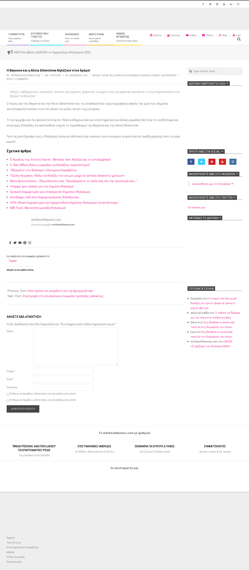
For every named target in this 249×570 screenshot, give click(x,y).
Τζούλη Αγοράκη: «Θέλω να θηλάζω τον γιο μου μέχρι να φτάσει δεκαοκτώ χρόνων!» (67, 175)
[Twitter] (15, 243)
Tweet (12, 261)
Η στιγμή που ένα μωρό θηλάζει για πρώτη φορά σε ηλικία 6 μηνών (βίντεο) (213, 303)
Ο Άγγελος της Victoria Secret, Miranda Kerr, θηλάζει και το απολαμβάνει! (60, 159)
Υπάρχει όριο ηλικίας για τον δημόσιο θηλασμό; (42, 186)
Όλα (85, 75)
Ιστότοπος (12, 387)
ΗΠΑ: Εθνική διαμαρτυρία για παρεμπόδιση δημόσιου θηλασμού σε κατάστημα (64, 202)
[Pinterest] (24, 243)
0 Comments (21, 79)
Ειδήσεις (145, 75)
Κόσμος (155, 75)
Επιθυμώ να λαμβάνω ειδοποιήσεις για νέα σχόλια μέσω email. (43, 393)
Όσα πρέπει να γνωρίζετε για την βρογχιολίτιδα (60, 291)
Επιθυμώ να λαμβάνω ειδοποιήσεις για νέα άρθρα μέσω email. (43, 399)
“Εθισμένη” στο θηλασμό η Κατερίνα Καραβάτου (43, 170)
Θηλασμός (76, 75)
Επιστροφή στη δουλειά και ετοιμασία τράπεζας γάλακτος (63, 296)
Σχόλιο (10, 331)
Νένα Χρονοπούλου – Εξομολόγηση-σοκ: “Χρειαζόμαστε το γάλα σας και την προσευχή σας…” (74, 181)
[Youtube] (19, 243)
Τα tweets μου (196, 207)
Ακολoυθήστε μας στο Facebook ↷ (213, 174)
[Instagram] (29, 243)
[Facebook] (10, 243)
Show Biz (107, 75)
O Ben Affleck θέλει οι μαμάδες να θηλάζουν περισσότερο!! (50, 165)
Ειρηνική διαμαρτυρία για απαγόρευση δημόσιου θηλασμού (50, 192)
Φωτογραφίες (168, 75)
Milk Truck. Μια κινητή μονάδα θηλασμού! (38, 208)
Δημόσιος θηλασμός (126, 75)
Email (10, 379)
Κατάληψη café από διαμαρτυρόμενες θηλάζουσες (44, 197)
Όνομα (11, 371)
